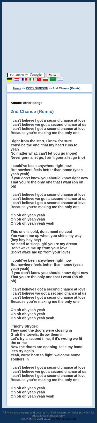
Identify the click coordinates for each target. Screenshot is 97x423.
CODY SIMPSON (37, 88)
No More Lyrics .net (63, 418)
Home (17, 88)
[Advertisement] (48, 38)
